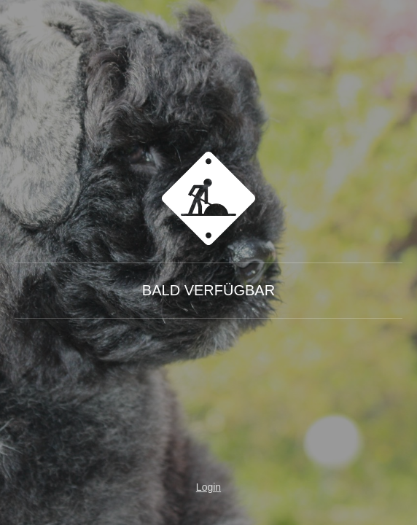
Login (208, 487)
